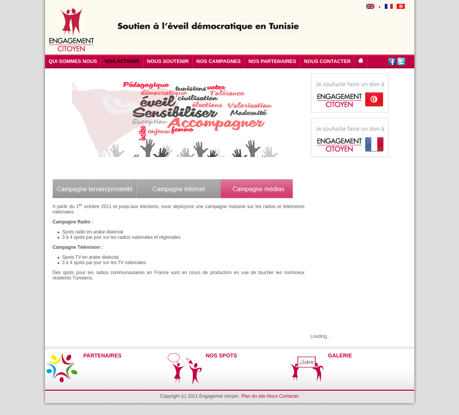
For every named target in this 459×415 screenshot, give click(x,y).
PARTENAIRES (102, 355)
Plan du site (253, 396)
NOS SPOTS (221, 355)
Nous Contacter (283, 396)
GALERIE (340, 355)
